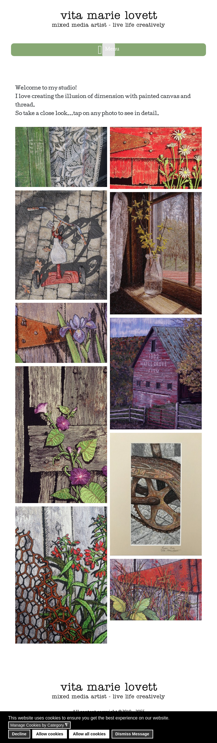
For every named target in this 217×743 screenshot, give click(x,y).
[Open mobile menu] (108, 49)
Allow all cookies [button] (89, 734)
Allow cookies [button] (49, 734)
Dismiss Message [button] (132, 734)
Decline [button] (19, 734)
